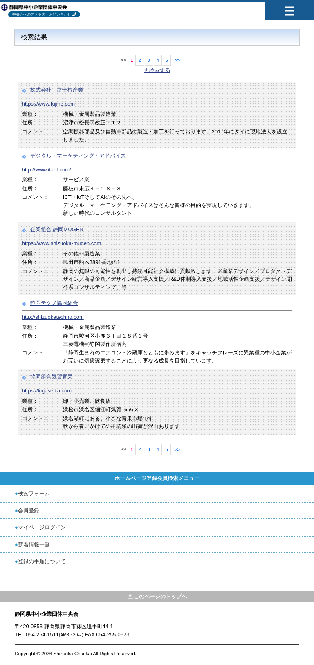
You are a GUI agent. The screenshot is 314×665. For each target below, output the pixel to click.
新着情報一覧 (34, 544)
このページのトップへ (157, 596)
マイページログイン (42, 527)
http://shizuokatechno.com (53, 317)
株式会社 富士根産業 (56, 90)
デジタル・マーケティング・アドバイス (78, 156)
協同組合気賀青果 (51, 377)
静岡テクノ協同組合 (54, 303)
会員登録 (28, 510)
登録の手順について (42, 561)
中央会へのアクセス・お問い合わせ (41, 14)
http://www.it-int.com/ (46, 170)
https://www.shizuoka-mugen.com (61, 243)
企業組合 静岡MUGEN (56, 229)
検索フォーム (34, 493)
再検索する (157, 70)
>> (177, 60)
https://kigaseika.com (47, 391)
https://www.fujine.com (48, 104)
